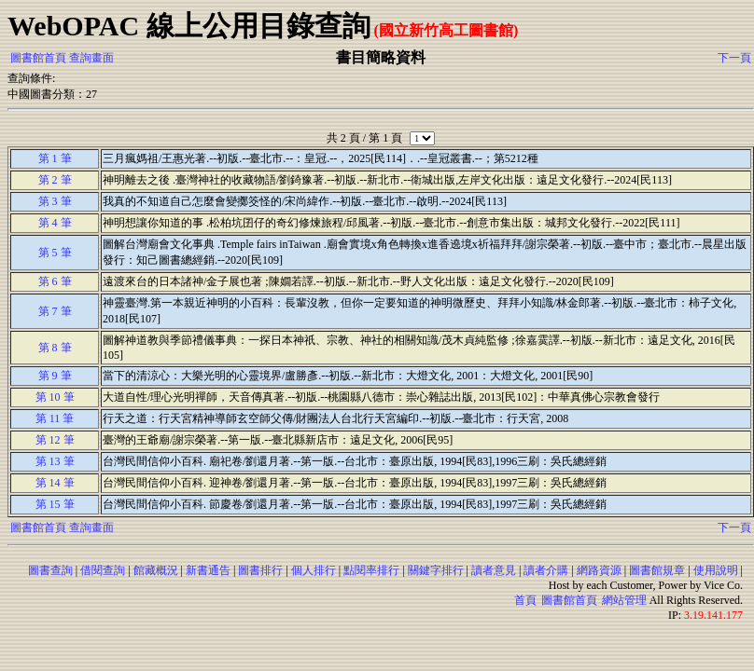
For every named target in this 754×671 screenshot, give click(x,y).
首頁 (525, 600)
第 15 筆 (55, 504)
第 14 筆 (55, 482)
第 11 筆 (55, 418)
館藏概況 (155, 570)
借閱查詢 (102, 570)
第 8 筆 (55, 347)
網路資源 (599, 570)
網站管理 (624, 600)
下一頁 (734, 57)
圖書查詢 (50, 570)
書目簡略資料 (381, 57)
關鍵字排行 (436, 570)
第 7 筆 (55, 311)
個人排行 (313, 570)
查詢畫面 (91, 57)
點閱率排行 (371, 570)
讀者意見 (493, 570)
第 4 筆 (55, 222)
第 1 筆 (55, 158)
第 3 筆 (55, 201)
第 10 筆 (55, 397)
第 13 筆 (55, 461)
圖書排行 (260, 570)
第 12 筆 (55, 439)
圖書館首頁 (38, 57)
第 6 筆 (55, 281)
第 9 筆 (55, 375)
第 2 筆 (55, 179)
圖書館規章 (657, 570)
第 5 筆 (55, 252)
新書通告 (208, 570)
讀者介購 (546, 570)
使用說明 (715, 570)
